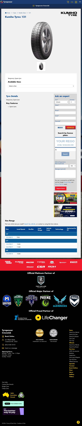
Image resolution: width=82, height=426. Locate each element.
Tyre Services (72, 359)
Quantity (72, 100)
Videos (71, 376)
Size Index (5, 382)
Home (7, 13)
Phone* (57, 110)
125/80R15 (9, 237)
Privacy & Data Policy (11, 423)
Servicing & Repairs (74, 357)
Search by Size (73, 334)
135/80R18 (9, 254)
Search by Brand (73, 336)
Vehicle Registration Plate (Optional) (60, 163)
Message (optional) (60, 169)
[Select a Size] (41, 86)
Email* (57, 116)
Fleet (70, 370)
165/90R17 (9, 247)
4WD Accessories (74, 351)
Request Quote (61, 188)
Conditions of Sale (21, 423)
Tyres (71, 330)
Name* (57, 105)
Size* (56, 100)
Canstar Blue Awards (7, 384)
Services (72, 349)
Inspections (72, 355)
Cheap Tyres (5, 388)
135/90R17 (9, 244)
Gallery (71, 374)
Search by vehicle (29, 224)
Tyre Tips (71, 340)
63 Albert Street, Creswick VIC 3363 (11, 341)
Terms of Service (59, 184)
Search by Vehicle (74, 332)
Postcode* (58, 121)
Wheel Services (73, 361)
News (71, 372)
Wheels (71, 343)
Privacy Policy (67, 182)
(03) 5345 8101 (10, 345)
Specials (72, 364)
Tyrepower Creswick (41, 6)
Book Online (73, 368)
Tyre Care (72, 338)
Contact (71, 366)
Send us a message (11, 348)
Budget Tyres (5, 386)
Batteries (71, 353)
